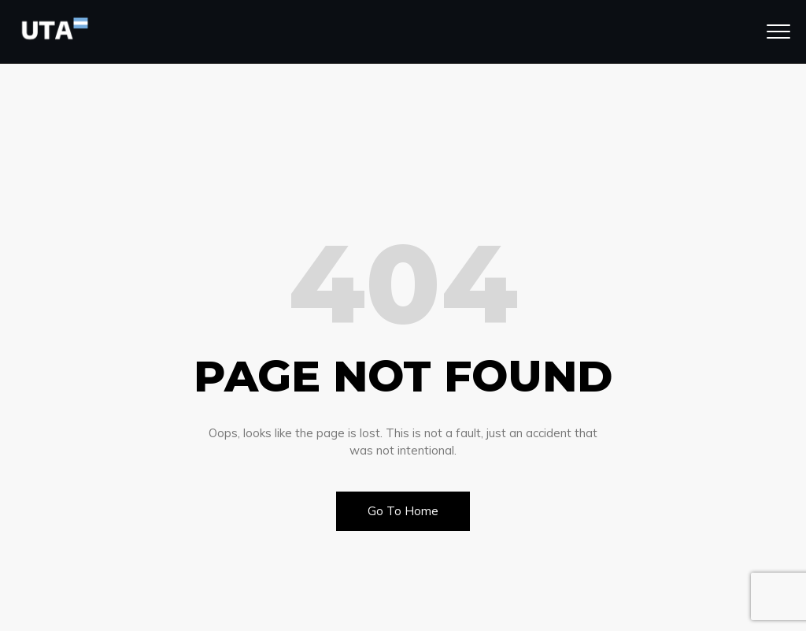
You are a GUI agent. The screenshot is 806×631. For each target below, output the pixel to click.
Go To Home (403, 510)
